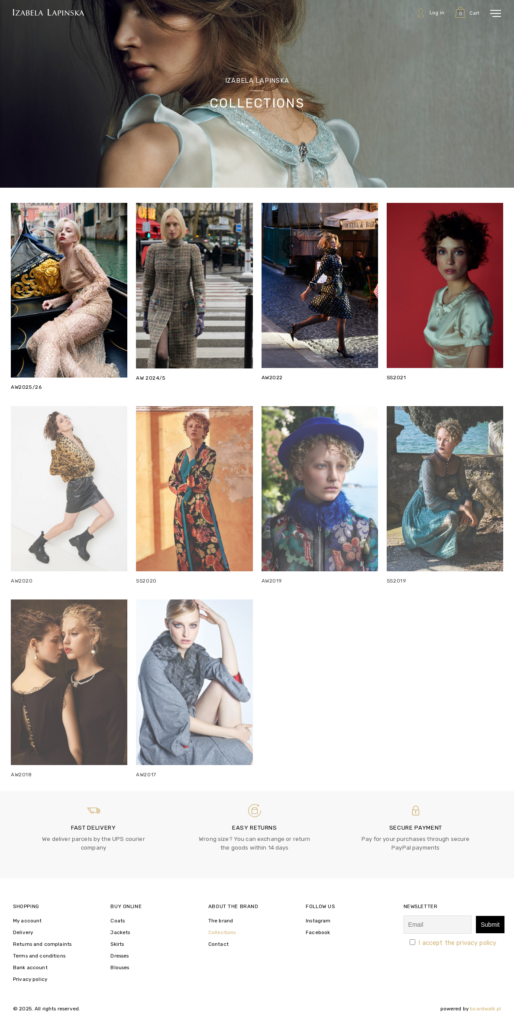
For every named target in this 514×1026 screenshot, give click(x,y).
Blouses (119, 967)
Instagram (318, 921)
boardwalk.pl (485, 1009)
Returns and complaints (42, 944)
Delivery (23, 932)
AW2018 (21, 775)
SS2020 (146, 581)
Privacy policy (30, 979)
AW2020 (22, 581)
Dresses (119, 956)
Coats (117, 921)
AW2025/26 (26, 387)
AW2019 (272, 581)
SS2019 (397, 581)
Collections (222, 932)
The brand (220, 921)
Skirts (117, 944)
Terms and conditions (39, 956)
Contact (218, 944)
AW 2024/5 (150, 378)
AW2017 (146, 775)
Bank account (30, 967)
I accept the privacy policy (457, 943)
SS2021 (396, 378)
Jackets (120, 932)
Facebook (318, 932)
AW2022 (272, 378)
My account (27, 921)
